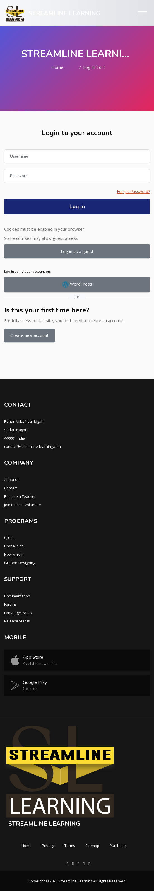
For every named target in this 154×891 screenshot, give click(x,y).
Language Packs (18, 612)
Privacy (48, 845)
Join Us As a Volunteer (22, 504)
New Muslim (14, 554)
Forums (10, 604)
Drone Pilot (13, 546)
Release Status (17, 621)
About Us (12, 479)
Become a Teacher (20, 496)
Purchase (118, 845)
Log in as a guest (77, 251)
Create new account (29, 335)
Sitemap (92, 845)
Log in (77, 206)
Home (57, 67)
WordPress (77, 284)
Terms (69, 845)
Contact (10, 488)
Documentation (17, 595)
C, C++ (9, 537)
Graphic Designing (19, 562)
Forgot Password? (133, 191)
